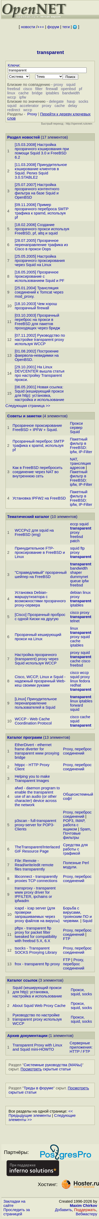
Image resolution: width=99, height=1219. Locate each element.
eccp (74, 524)
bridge (37, 93)
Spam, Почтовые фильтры (77, 833)
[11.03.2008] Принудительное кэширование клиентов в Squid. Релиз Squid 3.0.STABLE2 (41, 171)
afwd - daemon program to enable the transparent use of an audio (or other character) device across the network (37, 796)
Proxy (32, 114)
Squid (87, 921)
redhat (75, 685)
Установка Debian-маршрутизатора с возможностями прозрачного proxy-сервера (40, 598)
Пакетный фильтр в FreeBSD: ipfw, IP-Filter (81, 445)
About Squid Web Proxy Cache (39, 1005)
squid (70, 84)
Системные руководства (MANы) (53, 1065)
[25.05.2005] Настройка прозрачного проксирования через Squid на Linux (40, 260)
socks (83, 101)
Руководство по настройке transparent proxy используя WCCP (37, 1019)
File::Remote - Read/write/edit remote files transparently (34, 865)
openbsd (68, 89)
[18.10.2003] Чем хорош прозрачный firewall (36, 306)
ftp (82, 548)
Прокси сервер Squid (76, 427)
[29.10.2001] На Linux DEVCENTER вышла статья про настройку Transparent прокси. (39, 373)
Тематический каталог (28, 517)
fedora (84, 681)
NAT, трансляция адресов (80, 463)
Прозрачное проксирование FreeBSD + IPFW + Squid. (37, 427)
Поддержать (85, 1210)
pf (80, 89)
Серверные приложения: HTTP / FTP (81, 1047)
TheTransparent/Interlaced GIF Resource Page (37, 849)
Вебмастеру (86, 1214)
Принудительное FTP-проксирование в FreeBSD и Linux (40, 552)
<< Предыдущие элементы (41, 1113)
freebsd (13, 89)
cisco (27, 89)
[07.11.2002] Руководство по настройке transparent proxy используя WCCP (40, 339)
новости (28, 27)
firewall (52, 89)
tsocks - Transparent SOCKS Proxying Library (36, 950)
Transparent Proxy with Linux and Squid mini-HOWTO (37, 1047)
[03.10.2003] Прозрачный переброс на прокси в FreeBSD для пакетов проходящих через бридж (37, 321)
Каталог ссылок (22, 980)
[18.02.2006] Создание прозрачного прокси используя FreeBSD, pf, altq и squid (42, 229)
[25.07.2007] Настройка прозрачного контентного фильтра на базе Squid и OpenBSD (37, 191)
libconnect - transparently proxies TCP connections (36, 878)
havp (71, 101)
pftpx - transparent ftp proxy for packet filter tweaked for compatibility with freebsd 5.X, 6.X (36, 934)
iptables (52, 93)
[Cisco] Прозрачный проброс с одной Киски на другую (40, 617)
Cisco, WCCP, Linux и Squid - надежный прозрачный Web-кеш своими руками (40, 681)
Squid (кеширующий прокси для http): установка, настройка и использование (37, 992)
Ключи (13, 65)
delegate (56, 101)
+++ (40, 27)
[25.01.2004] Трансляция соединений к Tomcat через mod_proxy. (39, 292)
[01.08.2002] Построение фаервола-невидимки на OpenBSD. (37, 355)
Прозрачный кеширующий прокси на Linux (38, 637)
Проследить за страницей (16, 1212)
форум (53, 27)
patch (75, 541)
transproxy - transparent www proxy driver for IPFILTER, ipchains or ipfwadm (35, 894)
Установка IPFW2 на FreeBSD (39, 498)
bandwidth (71, 93)
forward (76, 705)
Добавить (63, 1210)
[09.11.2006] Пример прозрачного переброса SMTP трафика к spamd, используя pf (42, 211)
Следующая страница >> (28, 406)
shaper (76, 572)
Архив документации (27, 1036)
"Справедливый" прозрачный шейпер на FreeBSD (41, 574)
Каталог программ (24, 737)
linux (11, 93)
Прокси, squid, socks (81, 992)
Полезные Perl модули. (76, 865)
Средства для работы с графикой (75, 849)
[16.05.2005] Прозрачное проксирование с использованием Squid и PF (39, 276)
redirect (13, 110)
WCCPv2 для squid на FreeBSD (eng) (34, 532)
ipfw (22, 97)
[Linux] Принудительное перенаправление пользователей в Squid (36, 703)
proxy (58, 84)
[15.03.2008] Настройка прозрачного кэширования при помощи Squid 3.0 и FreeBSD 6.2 (42, 151)
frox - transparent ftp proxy (37, 964)
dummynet (79, 577)
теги (66, 27)
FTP (66, 939)
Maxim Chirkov (83, 1205)
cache (23, 93)
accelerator (29, 106)
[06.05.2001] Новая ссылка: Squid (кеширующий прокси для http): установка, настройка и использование (39, 393)
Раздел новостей (23, 137)
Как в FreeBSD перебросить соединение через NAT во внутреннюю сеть (37, 472)
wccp (11, 97)
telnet (75, 621)
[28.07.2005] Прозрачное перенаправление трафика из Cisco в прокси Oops (41, 244)
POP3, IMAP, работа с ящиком (74, 825)
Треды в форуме (38, 1088)
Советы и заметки (24, 416)
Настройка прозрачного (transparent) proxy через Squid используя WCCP (36, 659)
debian (76, 592)
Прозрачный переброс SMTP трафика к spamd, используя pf (38, 445)
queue (75, 581)
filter (39, 89)
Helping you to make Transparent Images (32, 778)
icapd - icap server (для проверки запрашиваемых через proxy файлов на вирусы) (37, 914)
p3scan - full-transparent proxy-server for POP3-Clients (35, 825)
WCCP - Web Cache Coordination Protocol (33, 721)
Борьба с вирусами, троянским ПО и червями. (77, 914)
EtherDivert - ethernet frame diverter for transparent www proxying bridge (37, 751)
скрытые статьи (45, 1069)
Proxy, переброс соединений (77, 751)
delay (72, 106)
